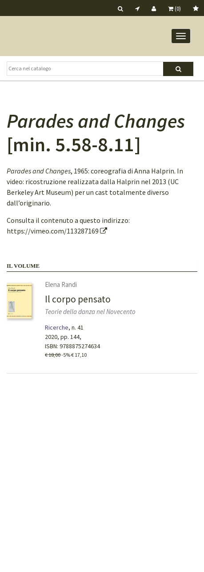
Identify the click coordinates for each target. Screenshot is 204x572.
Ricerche (56, 327)
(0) (174, 8)
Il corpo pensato (78, 299)
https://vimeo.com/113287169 (57, 230)
